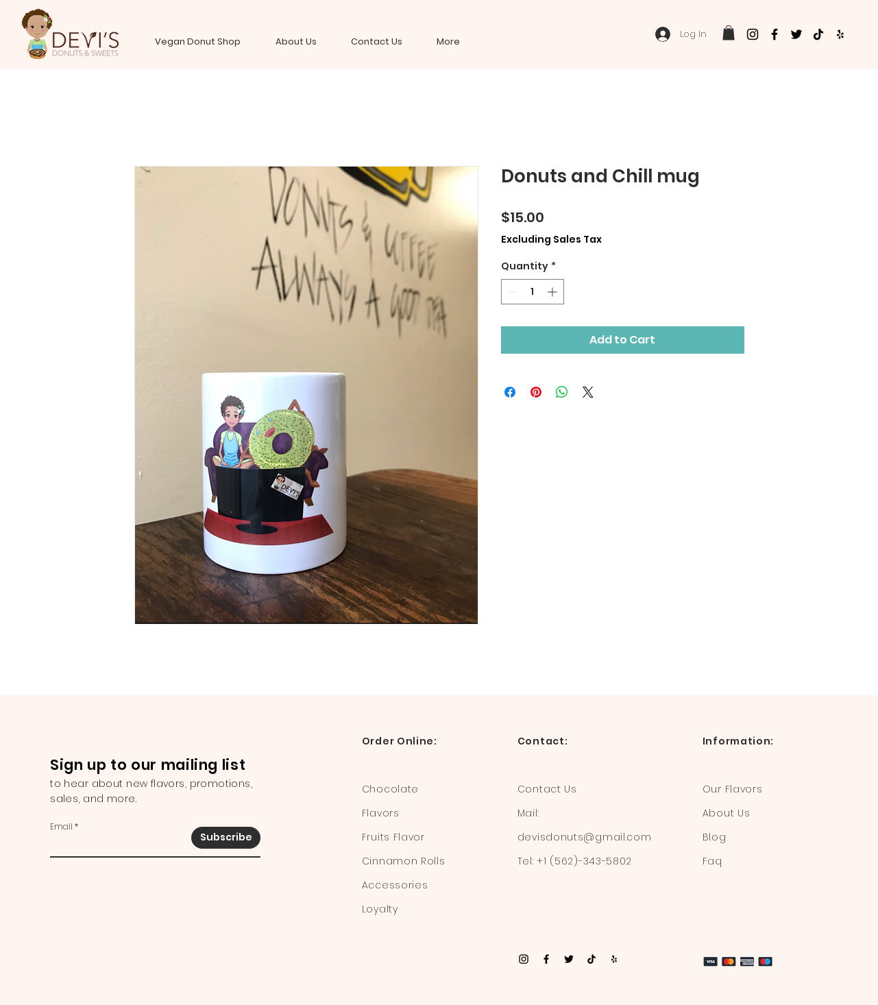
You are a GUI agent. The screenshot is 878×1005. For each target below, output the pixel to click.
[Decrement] (511, 292)
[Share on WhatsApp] (562, 392)
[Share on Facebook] (510, 392)
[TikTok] (818, 34)
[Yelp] (840, 34)
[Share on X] (588, 392)
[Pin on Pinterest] (536, 392)
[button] (728, 32)
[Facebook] (774, 34)
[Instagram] (752, 34)
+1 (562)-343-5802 (584, 861)
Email (61, 827)
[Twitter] (796, 34)
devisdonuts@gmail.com (584, 837)
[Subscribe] (225, 838)
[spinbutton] (532, 292)
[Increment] (553, 292)
